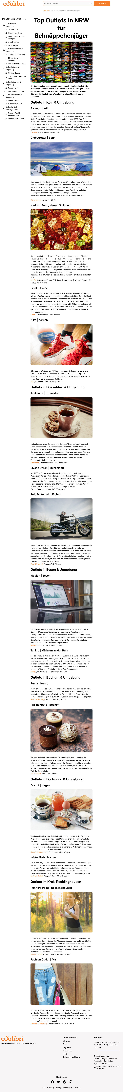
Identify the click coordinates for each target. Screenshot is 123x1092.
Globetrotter (35, 200)
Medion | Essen (14, 73)
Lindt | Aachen (13, 42)
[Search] (68, 3)
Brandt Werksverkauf (39, 852)
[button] (25, 19)
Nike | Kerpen (13, 45)
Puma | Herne (13, 88)
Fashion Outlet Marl (38, 1024)
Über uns (66, 1041)
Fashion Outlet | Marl (16, 119)
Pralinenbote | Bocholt (16, 91)
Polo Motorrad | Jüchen (16, 64)
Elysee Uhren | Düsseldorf (13, 59)
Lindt (32, 315)
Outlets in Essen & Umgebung (12, 68)
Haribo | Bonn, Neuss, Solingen (16, 37)
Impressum (67, 1051)
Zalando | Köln (13, 30)
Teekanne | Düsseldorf (16, 55)
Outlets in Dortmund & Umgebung (14, 96)
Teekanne (34, 463)
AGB (65, 1053)
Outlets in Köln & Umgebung (12, 25)
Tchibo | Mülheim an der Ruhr (17, 77)
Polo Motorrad (36, 564)
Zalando (33, 132)
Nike (32, 381)
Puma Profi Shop (37, 699)
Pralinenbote (35, 774)
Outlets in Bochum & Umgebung (13, 83)
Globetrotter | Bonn (15, 33)
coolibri (46, 11)
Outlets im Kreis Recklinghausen (12, 108)
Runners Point (36, 954)
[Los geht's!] (102, 3)
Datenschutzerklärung (71, 1056)
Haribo (33, 280)
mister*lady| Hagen (15, 104)
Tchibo (33, 672)
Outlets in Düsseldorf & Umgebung (14, 50)
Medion (33, 645)
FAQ (64, 1044)
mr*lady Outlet (36, 876)
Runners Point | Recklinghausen (14, 114)
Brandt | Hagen (13, 100)
